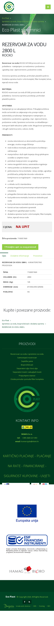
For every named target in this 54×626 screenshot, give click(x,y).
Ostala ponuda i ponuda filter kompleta (27, 379)
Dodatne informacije (19, 255)
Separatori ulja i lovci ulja (27, 368)
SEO (48, 606)
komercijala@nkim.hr (30, 441)
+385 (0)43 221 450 (29, 438)
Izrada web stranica (23, 606)
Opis (4, 255)
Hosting (42, 606)
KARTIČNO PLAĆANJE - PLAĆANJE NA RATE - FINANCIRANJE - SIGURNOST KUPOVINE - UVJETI (27, 466)
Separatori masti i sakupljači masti (27, 372)
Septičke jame (27, 361)
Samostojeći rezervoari (27, 357)
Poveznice (37, 255)
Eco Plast (5, 18)
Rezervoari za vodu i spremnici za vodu (27, 354)
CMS (34, 606)
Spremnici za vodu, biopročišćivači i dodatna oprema (23, 21)
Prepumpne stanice (27, 375)
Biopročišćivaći (27, 365)
